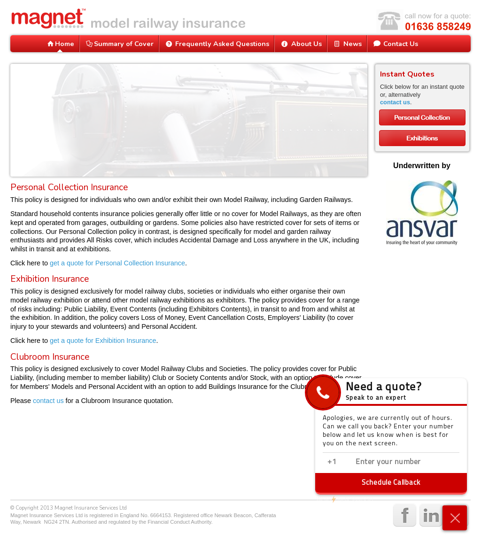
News (347, 43)
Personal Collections (422, 117)
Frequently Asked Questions (216, 43)
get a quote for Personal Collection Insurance (117, 263)
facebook (404, 515)
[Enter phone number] (403, 462)
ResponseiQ (344, 499)
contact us (48, 400)
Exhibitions (422, 138)
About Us (300, 43)
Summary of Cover (119, 43)
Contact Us (395, 43)
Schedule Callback (391, 483)
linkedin (430, 515)
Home (60, 43)
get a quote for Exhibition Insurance (103, 340)
